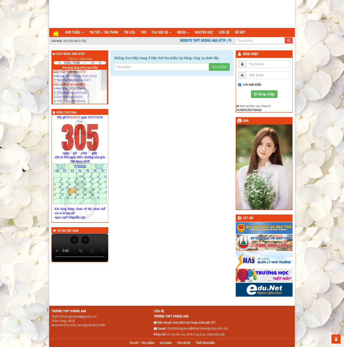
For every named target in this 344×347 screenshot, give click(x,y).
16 (87, 185)
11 (102, 180)
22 (80, 190)
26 (57, 196)
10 (95, 180)
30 (87, 196)
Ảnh (245, 121)
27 (64, 196)
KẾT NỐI (248, 218)
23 (87, 190)
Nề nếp (240, 32)
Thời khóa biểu (205, 343)
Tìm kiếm (219, 67)
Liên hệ (224, 32)
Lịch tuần (166, 343)
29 (80, 196)
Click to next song (80, 59)
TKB (143, 32)
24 (95, 190)
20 (64, 190)
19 (57, 190)
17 (95, 185)
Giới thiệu (74, 32)
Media (183, 32)
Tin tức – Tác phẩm (103, 32)
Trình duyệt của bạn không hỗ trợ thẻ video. (80, 248)
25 (102, 190)
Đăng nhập (250, 54)
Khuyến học (204, 32)
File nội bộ (161, 32)
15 (80, 185)
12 (57, 185)
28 (72, 196)
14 (72, 185)
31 (95, 196)
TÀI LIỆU (129, 32)
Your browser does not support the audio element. (80, 62)
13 (64, 185)
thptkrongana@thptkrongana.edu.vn (197, 328)
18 (102, 185)
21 (72, 190)
